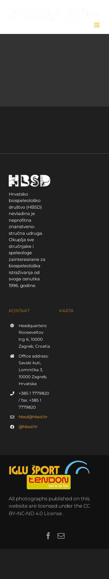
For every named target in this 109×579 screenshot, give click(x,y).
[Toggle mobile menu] (97, 25)
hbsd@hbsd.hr (33, 416)
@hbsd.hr (28, 426)
